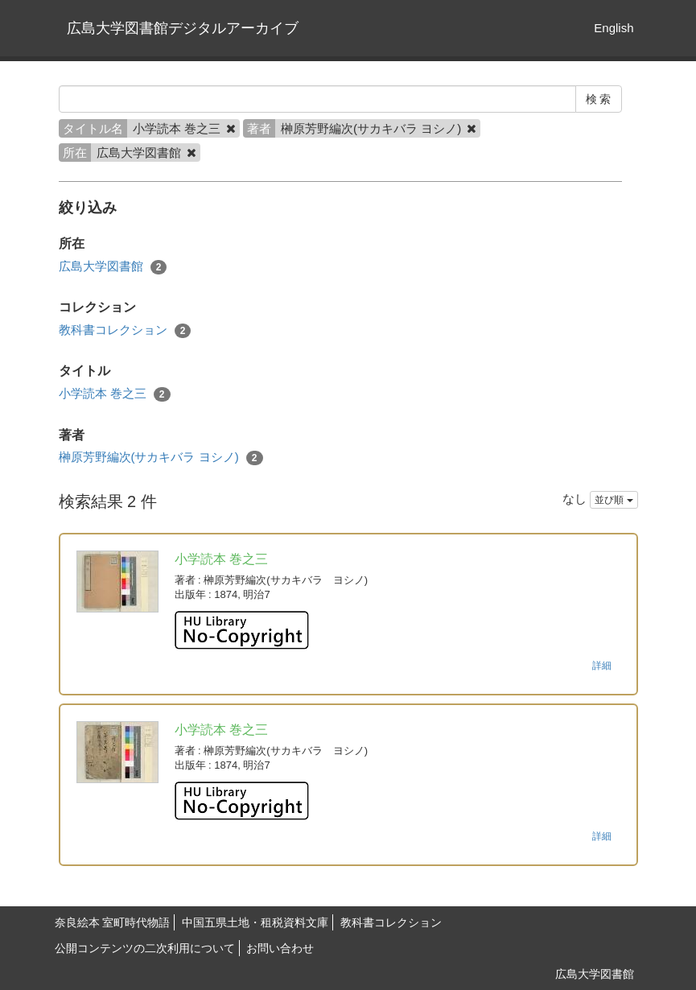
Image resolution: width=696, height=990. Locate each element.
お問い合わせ (280, 948)
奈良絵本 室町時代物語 (113, 922)
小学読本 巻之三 (115, 394)
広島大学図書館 (113, 266)
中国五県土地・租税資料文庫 (255, 922)
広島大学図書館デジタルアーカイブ (183, 28)
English (613, 28)
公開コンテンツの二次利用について (145, 948)
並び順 (613, 499)
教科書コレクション (125, 330)
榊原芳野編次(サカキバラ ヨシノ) (161, 457)
